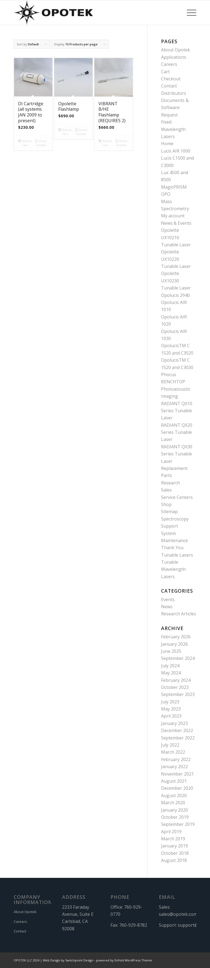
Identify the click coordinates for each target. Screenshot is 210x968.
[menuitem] (188, 12)
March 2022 (173, 752)
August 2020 (174, 795)
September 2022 (178, 738)
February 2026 (176, 637)
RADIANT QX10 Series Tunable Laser (176, 410)
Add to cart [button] (25, 142)
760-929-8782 (133, 925)
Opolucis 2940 (175, 295)
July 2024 (170, 666)
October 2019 (175, 817)
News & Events (176, 223)
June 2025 (171, 651)
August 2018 (174, 860)
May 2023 (171, 709)
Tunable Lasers (177, 555)
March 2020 (173, 803)
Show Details (41, 142)
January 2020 (174, 810)
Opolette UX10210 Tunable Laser (176, 237)
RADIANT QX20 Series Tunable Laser (176, 432)
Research (170, 483)
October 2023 (175, 687)
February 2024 (176, 680)
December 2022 (177, 730)
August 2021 (174, 781)
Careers (169, 64)
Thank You (172, 548)
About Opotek (175, 50)
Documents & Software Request (175, 107)
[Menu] (188, 12)
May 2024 (171, 673)
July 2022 (170, 745)
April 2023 (171, 716)
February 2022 (176, 759)
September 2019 (178, 824)
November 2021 (177, 774)
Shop (166, 504)
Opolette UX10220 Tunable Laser (176, 259)
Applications (173, 57)
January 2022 (174, 767)
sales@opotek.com (178, 914)
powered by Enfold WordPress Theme (124, 960)
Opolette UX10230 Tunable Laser (176, 280)
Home (167, 144)
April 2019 (171, 832)
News (167, 607)
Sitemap (169, 511)
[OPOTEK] (53, 12)
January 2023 (174, 723)
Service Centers (177, 497)
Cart (165, 72)
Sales (166, 490)
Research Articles (178, 614)
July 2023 (170, 702)
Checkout (170, 79)
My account (173, 216)
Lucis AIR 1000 (175, 151)
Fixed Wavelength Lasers (173, 129)
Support (169, 526)
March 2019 (173, 839)
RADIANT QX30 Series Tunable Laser (176, 454)
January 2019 (174, 846)
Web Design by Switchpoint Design (68, 960)
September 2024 (178, 658)
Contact (169, 86)
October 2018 (175, 853)
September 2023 (178, 694)
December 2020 (177, 788)
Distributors (173, 93)
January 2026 (174, 644)
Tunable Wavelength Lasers (173, 569)
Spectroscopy (175, 519)
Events (168, 599)
